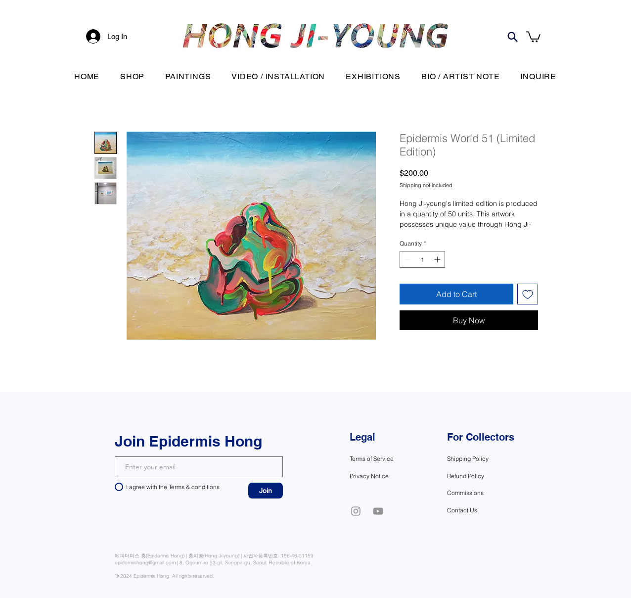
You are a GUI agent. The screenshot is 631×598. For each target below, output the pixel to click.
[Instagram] (356, 511)
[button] (533, 36)
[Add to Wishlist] (527, 294)
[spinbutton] (422, 259)
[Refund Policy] (483, 476)
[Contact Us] (481, 510)
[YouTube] (378, 511)
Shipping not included (426, 185)
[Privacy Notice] (378, 476)
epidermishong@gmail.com (145, 562)
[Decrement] (406, 259)
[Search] (512, 36)
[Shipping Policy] (485, 458)
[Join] (265, 490)
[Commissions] (481, 492)
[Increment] (438, 259)
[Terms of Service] (380, 458)
